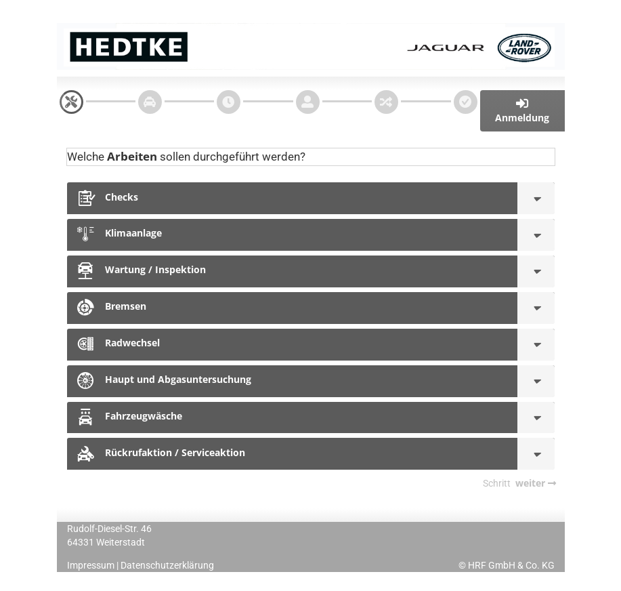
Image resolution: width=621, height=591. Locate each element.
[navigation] (71, 102)
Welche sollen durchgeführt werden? (186, 156)
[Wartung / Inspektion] (536, 271)
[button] (522, 110)
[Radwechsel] (536, 345)
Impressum (90, 565)
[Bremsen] (536, 308)
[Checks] (536, 198)
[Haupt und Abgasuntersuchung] (536, 381)
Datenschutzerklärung (167, 565)
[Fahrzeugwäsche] (536, 418)
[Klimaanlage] (536, 235)
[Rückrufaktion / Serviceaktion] (536, 454)
